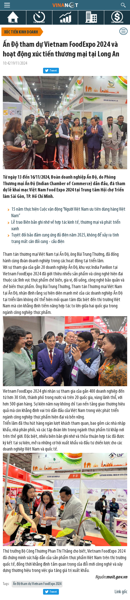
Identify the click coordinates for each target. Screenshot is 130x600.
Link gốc (121, 592)
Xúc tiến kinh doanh (21, 32)
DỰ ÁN (91, 22)
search (123, 5)
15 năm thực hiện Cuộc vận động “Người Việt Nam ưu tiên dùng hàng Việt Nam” (68, 212)
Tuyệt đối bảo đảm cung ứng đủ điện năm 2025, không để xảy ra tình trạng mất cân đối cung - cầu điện (65, 238)
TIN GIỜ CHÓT (39, 22)
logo (65, 4)
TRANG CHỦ (13, 22)
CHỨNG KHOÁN (117, 22)
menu (7, 5)
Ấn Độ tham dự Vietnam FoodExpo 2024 (37, 584)
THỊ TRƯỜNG (65, 22)
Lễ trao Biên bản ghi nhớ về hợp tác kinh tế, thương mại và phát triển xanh (65, 225)
